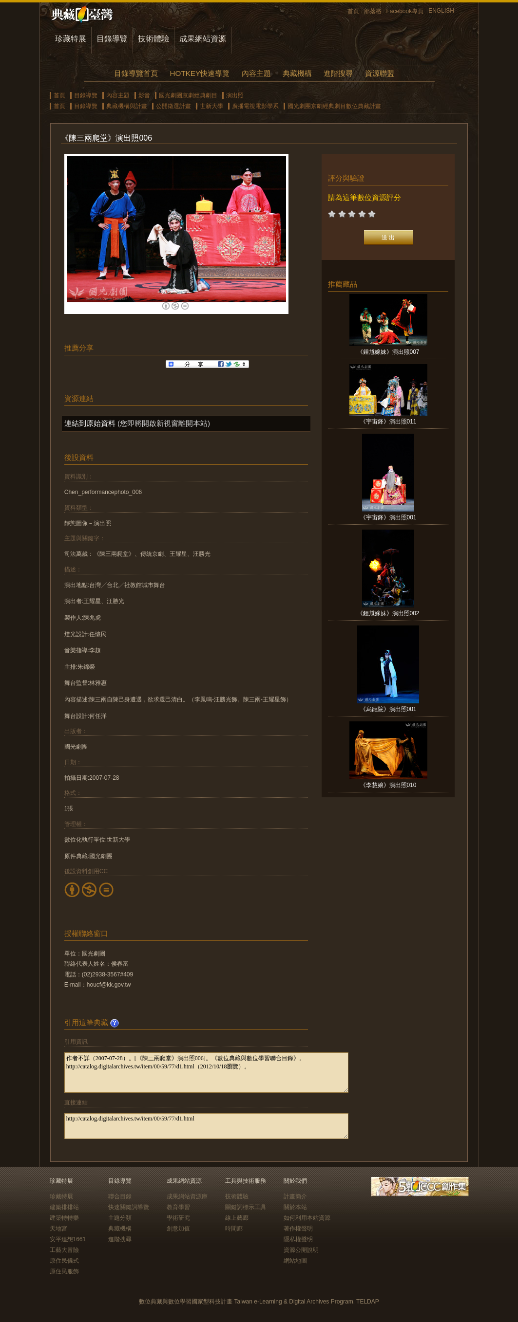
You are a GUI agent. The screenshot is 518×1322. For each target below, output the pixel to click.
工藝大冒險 (64, 1250)
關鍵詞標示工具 (245, 1207)
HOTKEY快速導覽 (200, 73)
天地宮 (58, 1228)
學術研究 (178, 1217)
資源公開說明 (301, 1250)
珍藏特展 (70, 39)
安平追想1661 (68, 1239)
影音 (144, 95)
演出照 (235, 95)
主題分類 (120, 1217)
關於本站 (295, 1207)
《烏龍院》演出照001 (388, 709)
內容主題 (256, 73)
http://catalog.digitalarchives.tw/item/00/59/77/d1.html (206, 1126)
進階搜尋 (338, 73)
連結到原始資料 (89, 423)
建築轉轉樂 (64, 1217)
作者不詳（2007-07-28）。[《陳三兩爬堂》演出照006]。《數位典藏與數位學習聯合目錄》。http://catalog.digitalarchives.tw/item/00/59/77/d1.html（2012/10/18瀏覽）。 (206, 1072)
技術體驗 (153, 39)
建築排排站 (64, 1207)
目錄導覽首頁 (136, 73)
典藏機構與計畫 (126, 106)
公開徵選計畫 (173, 106)
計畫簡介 (295, 1196)
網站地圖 (295, 1260)
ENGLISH (441, 10)
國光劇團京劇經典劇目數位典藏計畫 (334, 106)
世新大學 (211, 106)
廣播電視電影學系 (255, 106)
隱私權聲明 (298, 1239)
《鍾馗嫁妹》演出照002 (388, 613)
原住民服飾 (64, 1271)
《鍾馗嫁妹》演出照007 (388, 352)
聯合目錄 (120, 1196)
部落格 (373, 11)
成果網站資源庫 (187, 1196)
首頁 (353, 11)
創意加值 (178, 1228)
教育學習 (178, 1207)
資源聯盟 (379, 73)
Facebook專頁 (405, 11)
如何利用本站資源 (307, 1217)
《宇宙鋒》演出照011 (388, 421)
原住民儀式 (64, 1260)
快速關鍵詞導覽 (128, 1207)
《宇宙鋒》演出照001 (388, 517)
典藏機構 (297, 73)
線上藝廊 (237, 1217)
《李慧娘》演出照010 (388, 785)
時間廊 (234, 1228)
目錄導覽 (112, 39)
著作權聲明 (298, 1228)
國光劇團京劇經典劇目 (188, 95)
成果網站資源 (202, 39)
